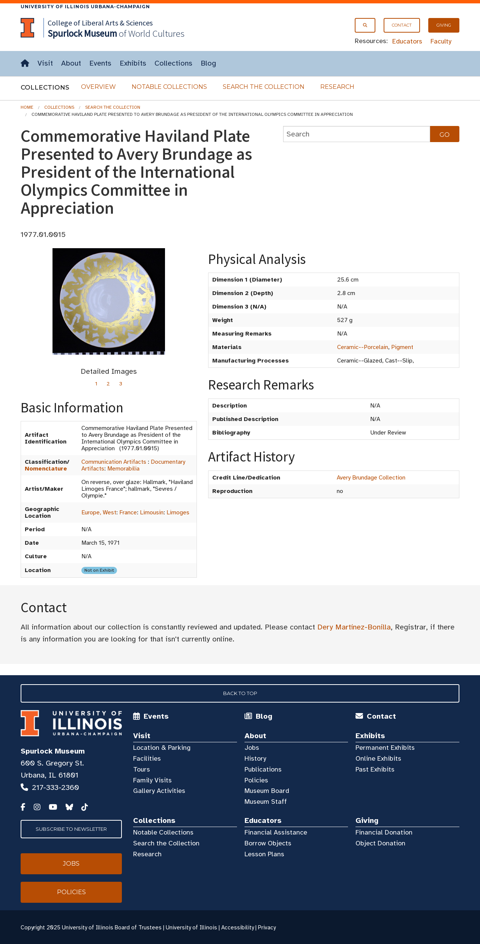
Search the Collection (263, 86)
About (71, 63)
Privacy (267, 927)
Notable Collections (169, 86)
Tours (141, 769)
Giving (443, 25)
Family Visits (152, 780)
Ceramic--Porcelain (362, 347)
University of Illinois (191, 927)
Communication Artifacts (113, 462)
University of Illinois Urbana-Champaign (85, 6)
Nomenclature (46, 468)
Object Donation (380, 843)
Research (337, 86)
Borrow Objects (267, 843)
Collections (173, 63)
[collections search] (356, 134)
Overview (98, 86)
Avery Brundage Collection (371, 477)
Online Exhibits (378, 758)
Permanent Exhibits (385, 747)
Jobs (251, 747)
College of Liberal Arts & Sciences (100, 22)
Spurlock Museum (53, 751)
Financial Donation (384, 832)
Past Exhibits (375, 769)
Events (100, 63)
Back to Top (240, 693)
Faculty (441, 41)
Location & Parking (161, 747)
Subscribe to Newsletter (71, 829)
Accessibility (237, 927)
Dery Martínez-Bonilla (354, 627)
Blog (208, 63)
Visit (45, 63)
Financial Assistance (275, 832)
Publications (263, 769)
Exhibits (133, 63)
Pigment (402, 347)
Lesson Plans (264, 854)
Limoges (177, 512)
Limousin (152, 512)
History (255, 758)
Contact (402, 25)
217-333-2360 (55, 787)
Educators (407, 41)
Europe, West (98, 512)
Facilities (147, 758)
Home (27, 107)
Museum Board (266, 791)
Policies (256, 780)
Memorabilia (123, 468)
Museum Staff (265, 801)
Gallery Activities (159, 791)
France (128, 512)
